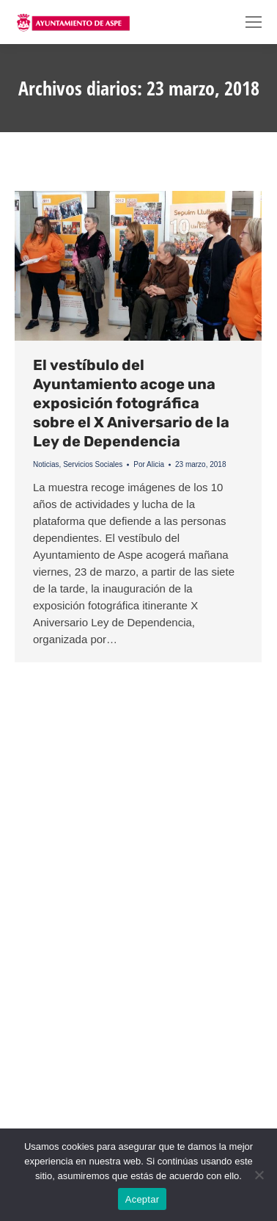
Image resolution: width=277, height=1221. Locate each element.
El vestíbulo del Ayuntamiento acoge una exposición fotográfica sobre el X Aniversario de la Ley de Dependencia (131, 403)
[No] (258, 1174)
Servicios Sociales (92, 464)
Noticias (46, 464)
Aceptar (142, 1199)
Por (148, 464)
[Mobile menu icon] (253, 22)
